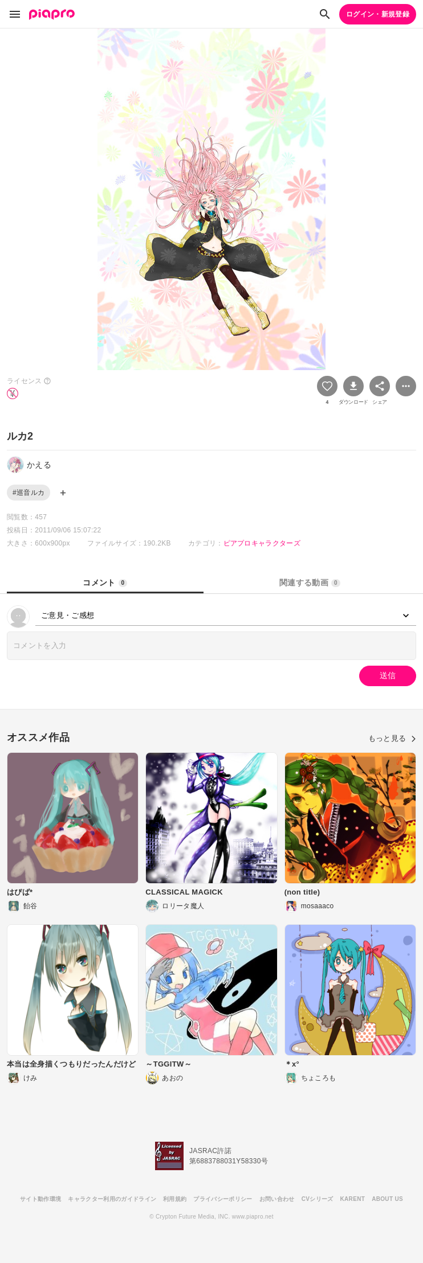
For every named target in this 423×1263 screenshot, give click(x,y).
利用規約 (174, 1199)
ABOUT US (387, 1199)
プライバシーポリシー (222, 1199)
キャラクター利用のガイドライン (112, 1199)
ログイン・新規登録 (377, 14)
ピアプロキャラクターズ (262, 543)
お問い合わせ (277, 1199)
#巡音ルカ (28, 493)
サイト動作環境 (40, 1199)
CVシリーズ (317, 1199)
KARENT (352, 1199)
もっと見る (392, 738)
